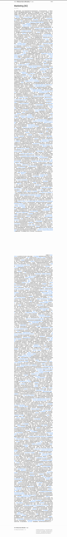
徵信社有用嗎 (44, 449)
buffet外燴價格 (19, 439)
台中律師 (33, 276)
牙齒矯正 (20, 99)
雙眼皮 (26, 446)
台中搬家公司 (25, 355)
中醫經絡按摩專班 (42, 69)
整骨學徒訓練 (30, 355)
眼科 (50, 361)
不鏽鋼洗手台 (30, 495)
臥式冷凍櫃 (21, 492)
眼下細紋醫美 (39, 482)
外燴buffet (20, 271)
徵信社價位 (21, 406)
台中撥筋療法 (45, 290)
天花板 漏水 (34, 509)
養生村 (30, 224)
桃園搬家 (28, 156)
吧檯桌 (31, 127)
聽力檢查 (41, 316)
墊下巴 (20, 42)
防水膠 (25, 470)
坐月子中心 (18, 54)
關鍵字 (20, 305)
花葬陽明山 (27, 132)
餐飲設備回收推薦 (30, 117)
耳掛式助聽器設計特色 (43, 92)
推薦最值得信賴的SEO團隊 (23, 361)
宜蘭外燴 (47, 266)
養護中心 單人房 (26, 201)
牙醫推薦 (39, 485)
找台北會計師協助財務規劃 (33, 66)
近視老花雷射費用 (44, 187)
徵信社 (49, 290)
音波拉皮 (51, 107)
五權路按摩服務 (22, 405)
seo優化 (23, 112)
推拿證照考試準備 (40, 298)
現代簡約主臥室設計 (38, 449)
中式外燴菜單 (45, 293)
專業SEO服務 (35, 19)
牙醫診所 (48, 316)
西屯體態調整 (39, 86)
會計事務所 (43, 377)
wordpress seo (45, 410)
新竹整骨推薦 (37, 376)
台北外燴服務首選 (42, 491)
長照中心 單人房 (19, 163)
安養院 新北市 (29, 17)
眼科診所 (15, 472)
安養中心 (29, 47)
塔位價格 (43, 476)
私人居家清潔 (33, 353)
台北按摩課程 (22, 383)
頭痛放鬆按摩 (45, 368)
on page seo (39, 442)
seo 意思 (27, 63)
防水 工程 (27, 381)
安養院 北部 (24, 33)
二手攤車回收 (38, 377)
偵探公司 (49, 398)
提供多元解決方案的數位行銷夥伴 (38, 520)
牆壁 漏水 (33, 408)
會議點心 (31, 67)
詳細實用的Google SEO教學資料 (26, 116)
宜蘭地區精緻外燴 (46, 391)
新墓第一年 (32, 153)
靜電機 (24, 332)
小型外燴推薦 (49, 164)
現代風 (39, 66)
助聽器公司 (23, 117)
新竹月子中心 (45, 38)
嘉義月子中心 (50, 371)
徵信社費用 (35, 143)
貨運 (41, 441)
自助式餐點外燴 (34, 431)
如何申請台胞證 (45, 43)
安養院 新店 (38, 201)
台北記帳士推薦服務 (39, 104)
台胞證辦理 (48, 204)
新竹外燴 (44, 228)
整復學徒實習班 (23, 325)
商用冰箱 (48, 450)
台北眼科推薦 (28, 26)
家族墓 (19, 482)
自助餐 (34, 495)
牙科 (25, 272)
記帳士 (17, 502)
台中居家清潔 (31, 395)
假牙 (40, 96)
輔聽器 (35, 201)
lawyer (26, 452)
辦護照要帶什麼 (21, 494)
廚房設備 (23, 282)
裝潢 (49, 273)
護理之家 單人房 (30, 58)
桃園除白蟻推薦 (44, 327)
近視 (15, 108)
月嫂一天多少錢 (26, 395)
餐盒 (32, 78)
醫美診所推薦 (44, 53)
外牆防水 (33, 156)
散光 (31, 156)
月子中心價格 (40, 189)
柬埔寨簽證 (29, 191)
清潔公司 (50, 491)
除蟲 (42, 305)
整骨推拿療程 (32, 501)
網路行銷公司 (40, 405)
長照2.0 (30, 323)
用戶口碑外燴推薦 (31, 126)
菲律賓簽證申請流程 (33, 194)
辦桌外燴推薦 (16, 492)
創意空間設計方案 (26, 127)
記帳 (42, 450)
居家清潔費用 (18, 161)
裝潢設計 (18, 223)
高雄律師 (46, 94)
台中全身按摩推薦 (38, 221)
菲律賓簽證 (47, 348)
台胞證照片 (18, 417)
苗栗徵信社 (18, 141)
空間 (23, 179)
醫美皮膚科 (16, 348)
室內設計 (24, 76)
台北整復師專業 (23, 72)
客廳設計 (49, 139)
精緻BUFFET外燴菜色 (33, 166)
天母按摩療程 (36, 81)
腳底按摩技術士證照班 (23, 97)
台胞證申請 (32, 261)
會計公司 (29, 280)
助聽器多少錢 (44, 292)
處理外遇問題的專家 (26, 337)
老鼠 (27, 47)
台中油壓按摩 (45, 510)
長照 (47, 174)
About (52, 1)
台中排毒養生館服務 (49, 201)
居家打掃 (31, 472)
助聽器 (47, 39)
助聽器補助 (38, 390)
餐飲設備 (32, 22)
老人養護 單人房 (36, 121)
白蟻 (27, 164)
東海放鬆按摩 (38, 444)
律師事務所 (39, 305)
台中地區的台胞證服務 (47, 91)
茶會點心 (24, 26)
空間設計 (43, 454)
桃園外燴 (43, 363)
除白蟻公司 (33, 73)
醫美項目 (26, 64)
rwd (37, 370)
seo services (50, 471)
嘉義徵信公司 (46, 122)
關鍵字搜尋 (42, 502)
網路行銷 (37, 226)
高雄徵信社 (23, 204)
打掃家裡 (37, 360)
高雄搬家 (40, 48)
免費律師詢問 (36, 345)
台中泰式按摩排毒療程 (46, 366)
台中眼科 (32, 312)
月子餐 (23, 64)
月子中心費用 (28, 430)
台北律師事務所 (46, 84)
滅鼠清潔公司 (47, 208)
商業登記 (29, 352)
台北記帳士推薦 (19, 44)
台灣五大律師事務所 (48, 436)
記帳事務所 (16, 393)
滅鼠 (41, 109)
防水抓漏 (33, 161)
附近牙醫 (47, 68)
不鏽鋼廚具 (21, 502)
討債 (32, 373)
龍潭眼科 (50, 489)
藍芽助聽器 (31, 222)
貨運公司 (20, 487)
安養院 (18, 331)
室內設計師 (42, 151)
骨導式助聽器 (31, 436)
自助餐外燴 (28, 216)
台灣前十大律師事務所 (32, 365)
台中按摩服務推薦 (43, 460)
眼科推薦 (37, 28)
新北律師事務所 (43, 174)
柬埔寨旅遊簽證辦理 (46, 209)
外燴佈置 (23, 207)
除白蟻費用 (44, 283)
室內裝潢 (17, 441)
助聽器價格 (22, 194)
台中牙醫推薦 (33, 89)
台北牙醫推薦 (36, 22)
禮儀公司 (30, 276)
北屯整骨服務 (39, 398)
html (26, 38)
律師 (48, 368)
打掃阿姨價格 (37, 196)
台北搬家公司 (43, 68)
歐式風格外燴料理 (20, 366)
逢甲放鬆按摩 (20, 479)
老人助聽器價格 (39, 500)
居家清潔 (36, 386)
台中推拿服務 (34, 191)
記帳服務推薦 (41, 46)
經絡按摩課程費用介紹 (39, 161)
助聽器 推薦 (41, 22)
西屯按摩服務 (36, 256)
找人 (32, 430)
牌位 (36, 372)
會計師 (28, 257)
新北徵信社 (49, 337)
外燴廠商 (34, 182)
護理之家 (44, 109)
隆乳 (27, 212)
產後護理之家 (44, 398)
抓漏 (45, 345)
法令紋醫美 (38, 119)
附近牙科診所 (25, 51)
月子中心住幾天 (37, 109)
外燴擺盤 (44, 310)
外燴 (24, 52)
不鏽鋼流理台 (16, 16)
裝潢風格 (33, 444)
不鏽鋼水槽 (26, 406)
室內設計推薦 (30, 124)
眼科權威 (22, 365)
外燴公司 (38, 465)
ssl (39, 176)
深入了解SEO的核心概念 (20, 297)
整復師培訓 (39, 326)
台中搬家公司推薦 (35, 91)
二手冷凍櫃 (21, 415)
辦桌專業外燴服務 (35, 322)
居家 (29, 353)
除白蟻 (35, 418)
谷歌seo (50, 84)
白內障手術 (45, 457)
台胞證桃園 (30, 134)
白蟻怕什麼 (29, 31)
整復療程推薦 (47, 216)
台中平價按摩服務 (22, 426)
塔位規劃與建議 (40, 318)
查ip (48, 327)
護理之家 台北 (18, 212)
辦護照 (23, 439)
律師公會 (25, 505)
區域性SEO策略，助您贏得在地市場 (42, 273)
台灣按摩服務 (19, 43)
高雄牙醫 (45, 425)
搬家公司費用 (50, 103)
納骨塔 (41, 141)
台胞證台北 (19, 68)
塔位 (47, 103)
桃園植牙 (31, 76)
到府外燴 (17, 99)
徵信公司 (40, 452)
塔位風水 (40, 368)
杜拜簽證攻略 (48, 101)
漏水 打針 (29, 452)
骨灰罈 (29, 459)
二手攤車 (33, 224)
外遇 (37, 514)
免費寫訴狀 (45, 161)
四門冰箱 (35, 312)
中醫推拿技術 (31, 475)
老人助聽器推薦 (36, 176)
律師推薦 (17, 292)
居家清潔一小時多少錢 (37, 350)
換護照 (22, 470)
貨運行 (49, 410)
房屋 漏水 (28, 496)
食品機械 (41, 176)
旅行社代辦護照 (47, 298)
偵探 (25, 191)
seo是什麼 (23, 167)
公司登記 (22, 153)
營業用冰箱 (31, 201)
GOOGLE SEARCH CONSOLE (24, 288)
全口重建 (29, 114)
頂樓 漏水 (44, 86)
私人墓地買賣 (49, 214)
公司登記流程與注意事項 (42, 371)
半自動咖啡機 (29, 520)
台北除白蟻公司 (49, 127)
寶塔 (43, 466)
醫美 (31, 88)
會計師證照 (19, 191)
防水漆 (38, 143)
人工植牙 (27, 380)
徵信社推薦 (33, 321)
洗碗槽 (48, 136)
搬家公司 (44, 72)
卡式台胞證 (24, 53)
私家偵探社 (43, 201)
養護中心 (29, 281)
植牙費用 (25, 179)
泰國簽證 (39, 194)
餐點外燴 (48, 472)
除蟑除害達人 (26, 445)
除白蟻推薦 (31, 213)
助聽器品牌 (19, 183)
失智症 (42, 96)
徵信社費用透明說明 (34, 211)
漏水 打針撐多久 (45, 505)
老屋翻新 (18, 425)
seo (35, 506)
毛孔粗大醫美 (49, 287)
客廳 (30, 381)
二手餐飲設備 (46, 59)
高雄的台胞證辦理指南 (48, 96)
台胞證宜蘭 (28, 23)
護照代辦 (45, 98)
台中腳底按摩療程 (41, 315)
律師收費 (23, 44)
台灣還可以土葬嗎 (23, 265)
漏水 (42, 425)
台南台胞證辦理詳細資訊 (43, 157)
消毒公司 (41, 290)
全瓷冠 (51, 444)
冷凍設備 (36, 385)
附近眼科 (17, 405)
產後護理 (37, 321)
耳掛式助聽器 (39, 257)
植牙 (26, 59)
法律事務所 (47, 28)
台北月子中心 (40, 361)
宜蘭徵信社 (22, 417)
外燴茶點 (28, 74)
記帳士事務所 (44, 400)
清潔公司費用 (40, 84)
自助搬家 (22, 260)
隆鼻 (31, 301)
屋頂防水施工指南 (25, 148)
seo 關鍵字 (28, 153)
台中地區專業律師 (39, 457)
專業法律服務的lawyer (29, 277)
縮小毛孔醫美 (50, 36)
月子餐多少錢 (41, 474)
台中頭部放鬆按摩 (37, 436)
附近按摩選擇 (43, 411)
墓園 (28, 353)
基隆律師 (38, 427)
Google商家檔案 (23, 156)
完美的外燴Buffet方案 (30, 333)
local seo (27, 282)
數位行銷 (42, 390)
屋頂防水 (50, 516)
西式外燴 (44, 316)
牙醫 (34, 500)
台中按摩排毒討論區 (20, 266)
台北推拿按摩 (21, 328)
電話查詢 (26, 365)
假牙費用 (38, 151)
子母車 (19, 204)
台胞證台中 (24, 43)
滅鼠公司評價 (36, 96)
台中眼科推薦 (48, 432)
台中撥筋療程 (27, 312)
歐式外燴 (38, 505)
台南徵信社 (24, 164)
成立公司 (25, 17)
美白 (22, 218)
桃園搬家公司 (27, 194)
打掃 (29, 37)
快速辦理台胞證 (43, 119)
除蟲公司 (25, 388)
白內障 (16, 57)
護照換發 (17, 17)
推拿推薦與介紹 (45, 141)
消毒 (21, 21)
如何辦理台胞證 (42, 28)
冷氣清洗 (28, 265)
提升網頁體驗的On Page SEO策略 (25, 356)
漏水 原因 (35, 67)
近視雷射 (37, 126)
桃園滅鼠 (22, 54)
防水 (51, 450)
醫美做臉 (44, 146)
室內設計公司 (20, 201)
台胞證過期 (20, 64)
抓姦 (47, 131)
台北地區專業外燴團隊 (26, 24)
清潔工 (34, 311)
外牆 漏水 (40, 91)
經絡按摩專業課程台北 (22, 469)
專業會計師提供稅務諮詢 (44, 308)
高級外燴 (37, 412)
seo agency (35, 400)
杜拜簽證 (19, 167)
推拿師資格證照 (22, 381)
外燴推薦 (39, 418)
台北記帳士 (46, 301)
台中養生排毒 (35, 346)
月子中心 (17, 328)
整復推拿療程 (45, 181)
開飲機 (19, 512)
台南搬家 (45, 164)
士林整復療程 (16, 415)
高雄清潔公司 (27, 332)
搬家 (24, 153)
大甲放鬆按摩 (25, 495)
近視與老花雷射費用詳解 (24, 103)
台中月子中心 (34, 318)
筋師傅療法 (44, 387)
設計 (33, 500)
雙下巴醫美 (36, 84)
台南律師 (18, 496)
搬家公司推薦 (49, 228)
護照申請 (35, 79)
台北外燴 (17, 462)
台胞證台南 (44, 287)
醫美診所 (22, 173)
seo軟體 (43, 257)
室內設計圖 (45, 36)
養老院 (41, 156)
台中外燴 (25, 328)
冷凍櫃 (35, 86)
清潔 (34, 124)
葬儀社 (22, 82)
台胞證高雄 (37, 408)
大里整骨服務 (18, 489)
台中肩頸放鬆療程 (19, 432)
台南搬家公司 (23, 212)
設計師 (50, 28)
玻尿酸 (20, 481)
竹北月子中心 (19, 179)
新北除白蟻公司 (22, 333)
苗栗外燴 (51, 368)
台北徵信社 (41, 370)
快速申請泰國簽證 (47, 466)
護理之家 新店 (46, 64)
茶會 (49, 94)
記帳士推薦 (30, 521)
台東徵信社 (41, 464)
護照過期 (41, 321)
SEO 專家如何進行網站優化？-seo (24, 1)
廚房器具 (17, 265)
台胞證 (50, 391)
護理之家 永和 (19, 188)
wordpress (26, 439)
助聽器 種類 (24, 99)
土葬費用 (29, 321)
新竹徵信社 (37, 156)
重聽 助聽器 (39, 400)
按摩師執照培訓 (25, 73)
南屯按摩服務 (25, 109)
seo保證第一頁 (38, 184)
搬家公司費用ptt (48, 477)
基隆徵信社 (19, 113)
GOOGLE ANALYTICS (45, 77)
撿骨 (48, 296)
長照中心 (37, 111)
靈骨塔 (47, 491)
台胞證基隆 (19, 338)
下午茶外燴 (41, 133)
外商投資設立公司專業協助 (44, 121)
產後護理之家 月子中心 (29, 81)
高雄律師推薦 (38, 89)
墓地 (52, 366)
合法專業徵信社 (24, 31)
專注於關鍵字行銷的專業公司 (45, 144)
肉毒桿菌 (44, 62)
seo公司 (38, 32)
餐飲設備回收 (44, 139)
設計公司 (30, 318)
